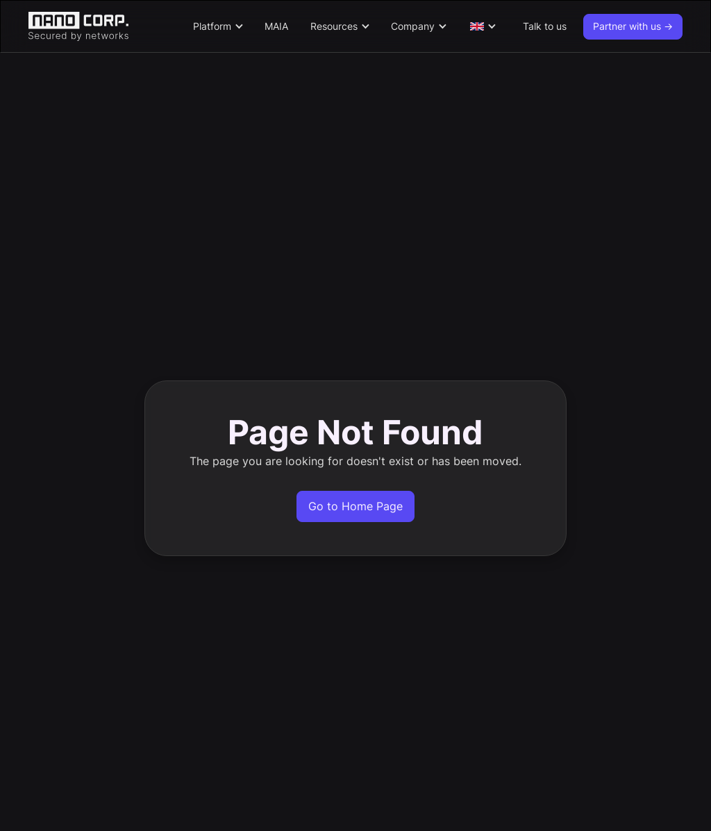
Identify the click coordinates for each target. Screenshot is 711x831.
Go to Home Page (355, 506)
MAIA (276, 26)
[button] (217, 27)
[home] (103, 26)
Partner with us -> (633, 26)
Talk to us (545, 26)
